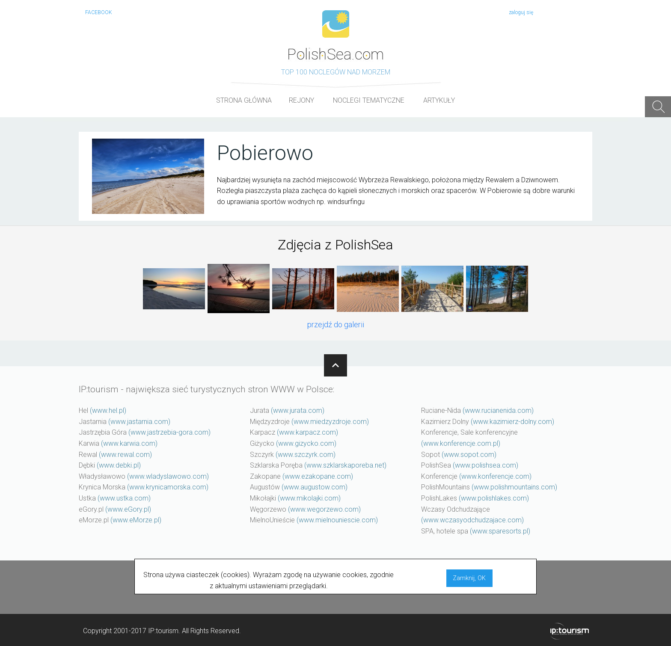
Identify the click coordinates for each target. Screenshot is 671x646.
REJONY (301, 100)
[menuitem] (244, 100)
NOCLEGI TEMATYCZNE (368, 100)
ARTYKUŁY (439, 100)
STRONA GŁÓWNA (244, 100)
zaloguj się (521, 12)
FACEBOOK (98, 12)
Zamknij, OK (469, 578)
